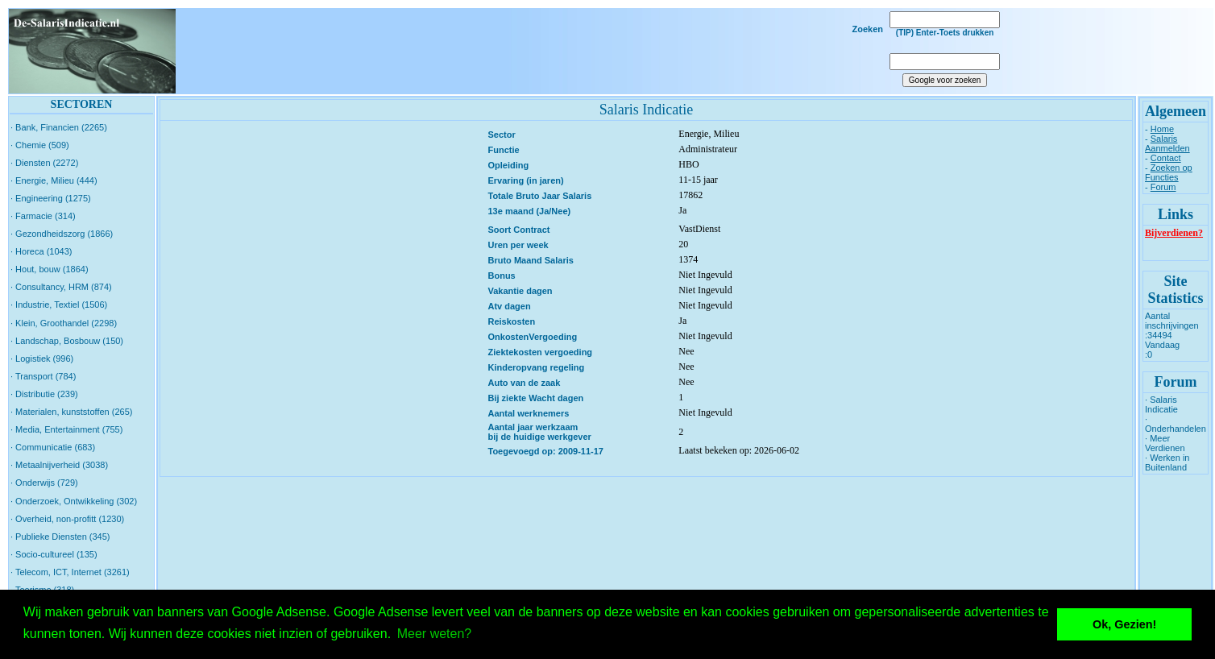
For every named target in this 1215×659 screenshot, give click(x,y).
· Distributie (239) (44, 394)
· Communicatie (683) (52, 447)
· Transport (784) (43, 376)
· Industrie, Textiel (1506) (58, 304)
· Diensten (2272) (44, 163)
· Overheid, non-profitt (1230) (67, 519)
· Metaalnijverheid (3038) (59, 465)
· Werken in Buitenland (1167, 462)
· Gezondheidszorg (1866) (61, 233)
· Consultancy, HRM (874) (61, 287)
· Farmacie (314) (43, 216)
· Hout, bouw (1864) (49, 269)
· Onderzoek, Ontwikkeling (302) (73, 501)
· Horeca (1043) (41, 251)
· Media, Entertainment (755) (66, 429)
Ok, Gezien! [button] (1124, 624)
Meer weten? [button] (434, 633)
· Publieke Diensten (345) (60, 536)
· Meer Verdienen (1165, 443)
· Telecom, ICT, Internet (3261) (70, 572)
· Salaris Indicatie (1161, 404)
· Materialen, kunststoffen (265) (71, 412)
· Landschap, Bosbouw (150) (66, 341)
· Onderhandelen (1175, 423)
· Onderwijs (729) (44, 482)
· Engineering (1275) (50, 198)
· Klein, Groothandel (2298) (63, 323)
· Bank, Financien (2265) (58, 127)
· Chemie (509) (39, 145)
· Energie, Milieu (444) (53, 180)
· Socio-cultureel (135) (53, 554)
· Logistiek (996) (41, 358)
